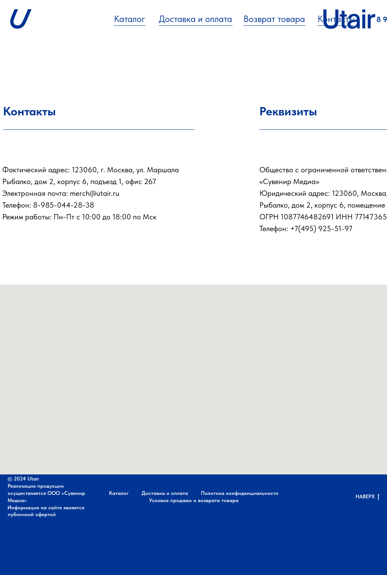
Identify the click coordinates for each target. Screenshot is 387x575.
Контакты (336, 18)
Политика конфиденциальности (239, 493)
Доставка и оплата (195, 18)
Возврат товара (274, 18)
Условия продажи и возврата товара (194, 500)
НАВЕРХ (367, 496)
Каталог (129, 18)
